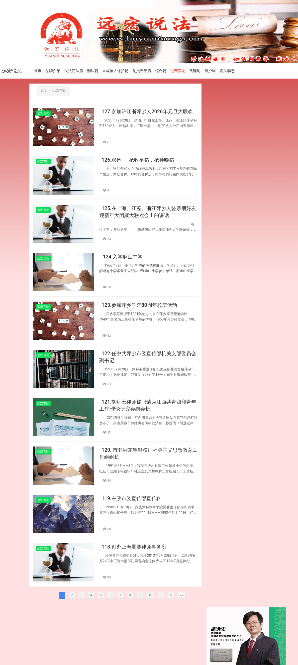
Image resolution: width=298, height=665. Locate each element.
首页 (37, 71)
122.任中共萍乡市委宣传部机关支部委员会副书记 (237, 350)
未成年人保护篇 (115, 71)
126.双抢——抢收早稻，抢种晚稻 (138, 160)
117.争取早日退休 (227, 417)
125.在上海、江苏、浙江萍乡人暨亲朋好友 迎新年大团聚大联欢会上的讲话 (238, 262)
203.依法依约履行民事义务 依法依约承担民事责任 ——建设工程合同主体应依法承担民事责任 (239, 332)
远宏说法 (12, 71)
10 (150, 595)
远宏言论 (177, 71)
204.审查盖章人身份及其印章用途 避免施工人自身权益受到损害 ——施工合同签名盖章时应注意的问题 (238, 285)
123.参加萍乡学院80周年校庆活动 (139, 305)
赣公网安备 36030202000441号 (168, 653)
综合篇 (160, 71)
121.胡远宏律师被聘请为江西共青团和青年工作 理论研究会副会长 (238, 368)
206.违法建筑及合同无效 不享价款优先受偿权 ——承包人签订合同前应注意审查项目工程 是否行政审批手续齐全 (239, 218)
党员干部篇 (141, 71)
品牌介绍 (52, 71)
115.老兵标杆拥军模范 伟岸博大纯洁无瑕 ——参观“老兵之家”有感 (238, 505)
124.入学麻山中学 (122, 257)
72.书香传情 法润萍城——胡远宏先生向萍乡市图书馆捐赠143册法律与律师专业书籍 (239, 467)
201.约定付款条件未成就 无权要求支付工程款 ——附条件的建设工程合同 (239, 487)
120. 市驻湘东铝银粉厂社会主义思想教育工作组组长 (238, 386)
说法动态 (227, 71)
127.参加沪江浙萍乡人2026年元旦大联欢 (147, 111)
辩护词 (210, 71)
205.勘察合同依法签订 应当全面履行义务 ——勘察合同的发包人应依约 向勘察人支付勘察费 (239, 241)
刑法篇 (92, 71)
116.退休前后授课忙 (228, 452)
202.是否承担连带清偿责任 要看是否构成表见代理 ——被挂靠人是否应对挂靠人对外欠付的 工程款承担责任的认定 (239, 434)
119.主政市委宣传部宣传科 (132, 499)
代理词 (194, 71)
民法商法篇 (73, 71)
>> (181, 595)
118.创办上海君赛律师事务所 (134, 547)
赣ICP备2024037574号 (123, 653)
